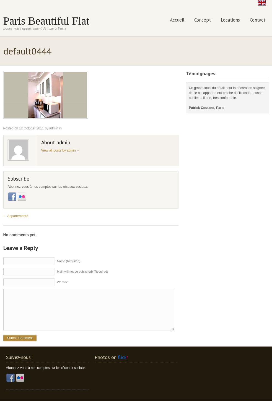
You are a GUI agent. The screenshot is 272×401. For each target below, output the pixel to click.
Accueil (177, 20)
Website (62, 281)
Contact (257, 20)
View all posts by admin (60, 150)
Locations (230, 20)
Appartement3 (15, 216)
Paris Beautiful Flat (46, 20)
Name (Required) (68, 260)
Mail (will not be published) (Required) (82, 271)
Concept (202, 20)
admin (53, 128)
